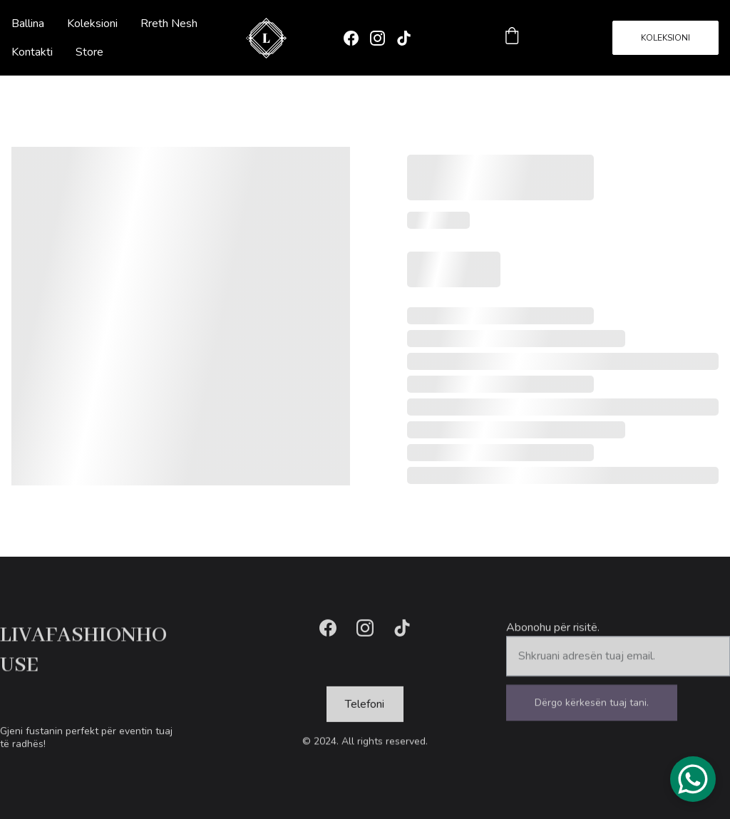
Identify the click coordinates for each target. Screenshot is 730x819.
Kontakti (32, 52)
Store (89, 52)
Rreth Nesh (168, 23)
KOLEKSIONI (665, 37)
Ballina (27, 23)
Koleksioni (92, 23)
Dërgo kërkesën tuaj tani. (592, 709)
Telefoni (364, 706)
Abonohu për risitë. (553, 634)
